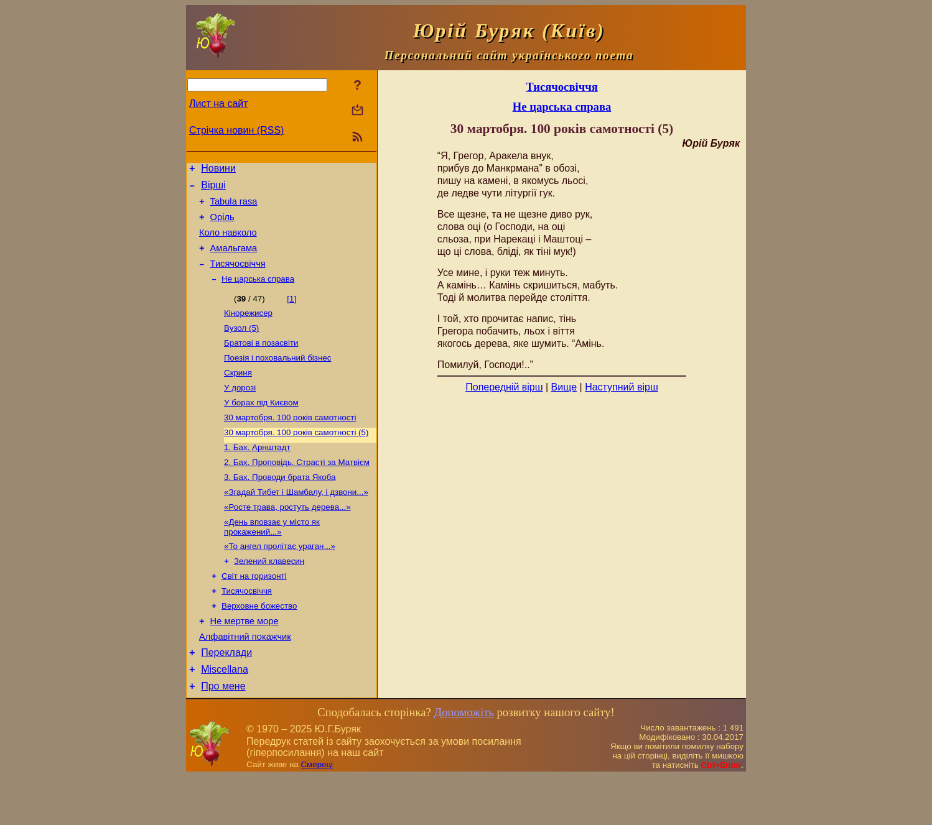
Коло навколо (228, 242)
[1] (291, 313)
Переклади (226, 697)
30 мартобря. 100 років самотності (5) (296, 458)
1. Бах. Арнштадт (257, 474)
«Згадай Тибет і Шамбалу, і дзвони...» (296, 522)
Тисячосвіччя (238, 277)
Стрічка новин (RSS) (236, 130)
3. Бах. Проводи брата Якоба (279, 506)
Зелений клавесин (269, 596)
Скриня (238, 393)
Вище (564, 387)
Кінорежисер (248, 328)
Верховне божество (259, 645)
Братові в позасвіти (261, 361)
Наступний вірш (621, 387)
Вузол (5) (241, 344)
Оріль (222, 224)
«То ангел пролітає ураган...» (279, 580)
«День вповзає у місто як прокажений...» (272, 559)
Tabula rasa (234, 207)
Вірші (213, 188)
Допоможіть (463, 760)
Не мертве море (244, 662)
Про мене (223, 734)
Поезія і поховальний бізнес (277, 377)
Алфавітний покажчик (245, 679)
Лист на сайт (218, 103)
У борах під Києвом (261, 425)
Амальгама (234, 259)
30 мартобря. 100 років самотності (290, 441)
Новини (218, 170)
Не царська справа (257, 293)
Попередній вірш (504, 387)
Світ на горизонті (254, 612)
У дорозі (240, 409)
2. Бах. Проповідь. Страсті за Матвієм (297, 490)
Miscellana (224, 716)
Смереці (317, 813)
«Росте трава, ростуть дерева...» (287, 538)
